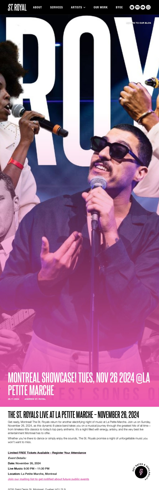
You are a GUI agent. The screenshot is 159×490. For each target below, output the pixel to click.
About (37, 7)
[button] (78, 7)
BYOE (119, 7)
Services (56, 7)
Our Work (101, 7)
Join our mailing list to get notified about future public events (48, 479)
